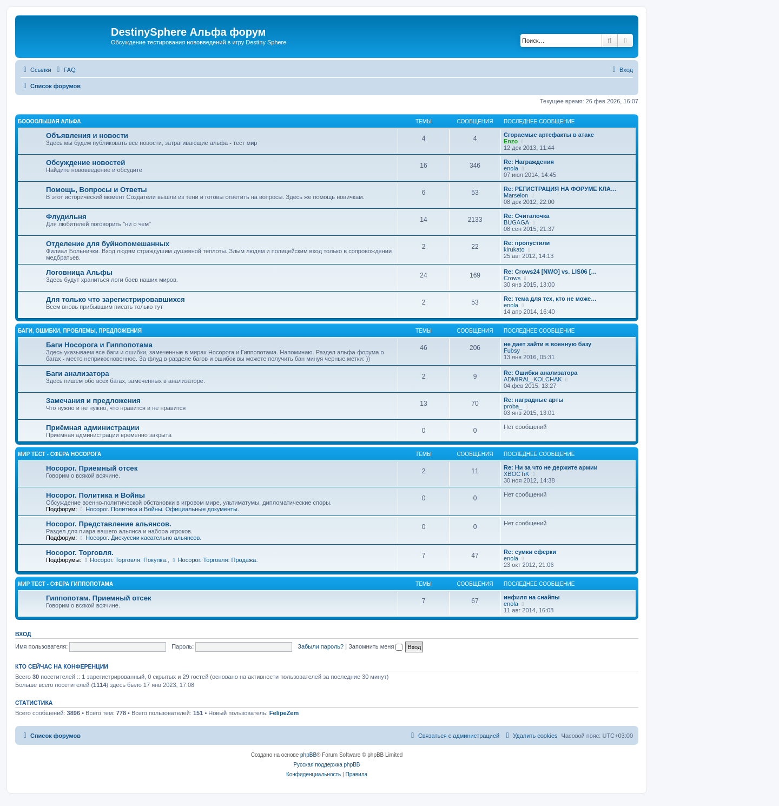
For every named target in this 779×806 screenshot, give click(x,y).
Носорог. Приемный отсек (91, 468)
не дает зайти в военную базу (547, 344)
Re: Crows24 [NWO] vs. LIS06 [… (550, 271)
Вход (23, 634)
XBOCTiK (516, 474)
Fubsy (512, 350)
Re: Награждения (529, 161)
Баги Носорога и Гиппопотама (99, 345)
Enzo (511, 141)
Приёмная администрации (93, 428)
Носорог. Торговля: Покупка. (125, 560)
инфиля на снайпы (532, 597)
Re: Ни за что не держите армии (550, 467)
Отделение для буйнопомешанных (107, 244)
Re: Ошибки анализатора (540, 372)
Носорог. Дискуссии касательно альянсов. (139, 537)
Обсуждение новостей (85, 162)
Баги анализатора (77, 373)
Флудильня (66, 217)
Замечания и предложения (93, 401)
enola (511, 168)
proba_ (513, 406)
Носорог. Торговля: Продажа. (214, 560)
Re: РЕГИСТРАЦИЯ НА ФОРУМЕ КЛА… (560, 189)
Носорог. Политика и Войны (95, 495)
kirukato (514, 249)
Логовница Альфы (79, 272)
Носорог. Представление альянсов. (108, 524)
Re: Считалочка (527, 216)
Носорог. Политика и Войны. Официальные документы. (158, 509)
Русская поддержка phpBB (326, 765)
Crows (512, 278)
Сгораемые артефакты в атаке (549, 134)
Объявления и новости (87, 135)
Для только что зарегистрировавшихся (115, 299)
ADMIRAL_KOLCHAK (533, 379)
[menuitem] (65, 69)
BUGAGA (516, 222)
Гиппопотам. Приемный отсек (98, 598)
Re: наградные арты (534, 400)
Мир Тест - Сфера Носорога (59, 454)
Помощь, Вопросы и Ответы (96, 190)
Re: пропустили (527, 243)
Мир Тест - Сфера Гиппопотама (65, 584)
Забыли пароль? (321, 646)
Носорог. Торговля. (80, 553)
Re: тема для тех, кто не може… (550, 298)
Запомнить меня (375, 646)
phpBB (308, 755)
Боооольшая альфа (49, 121)
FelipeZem (284, 713)
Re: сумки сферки (530, 552)
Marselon (516, 195)
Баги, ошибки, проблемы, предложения (80, 331)
